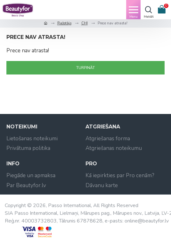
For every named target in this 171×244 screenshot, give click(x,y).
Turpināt (85, 67)
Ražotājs (64, 23)
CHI (84, 23)
